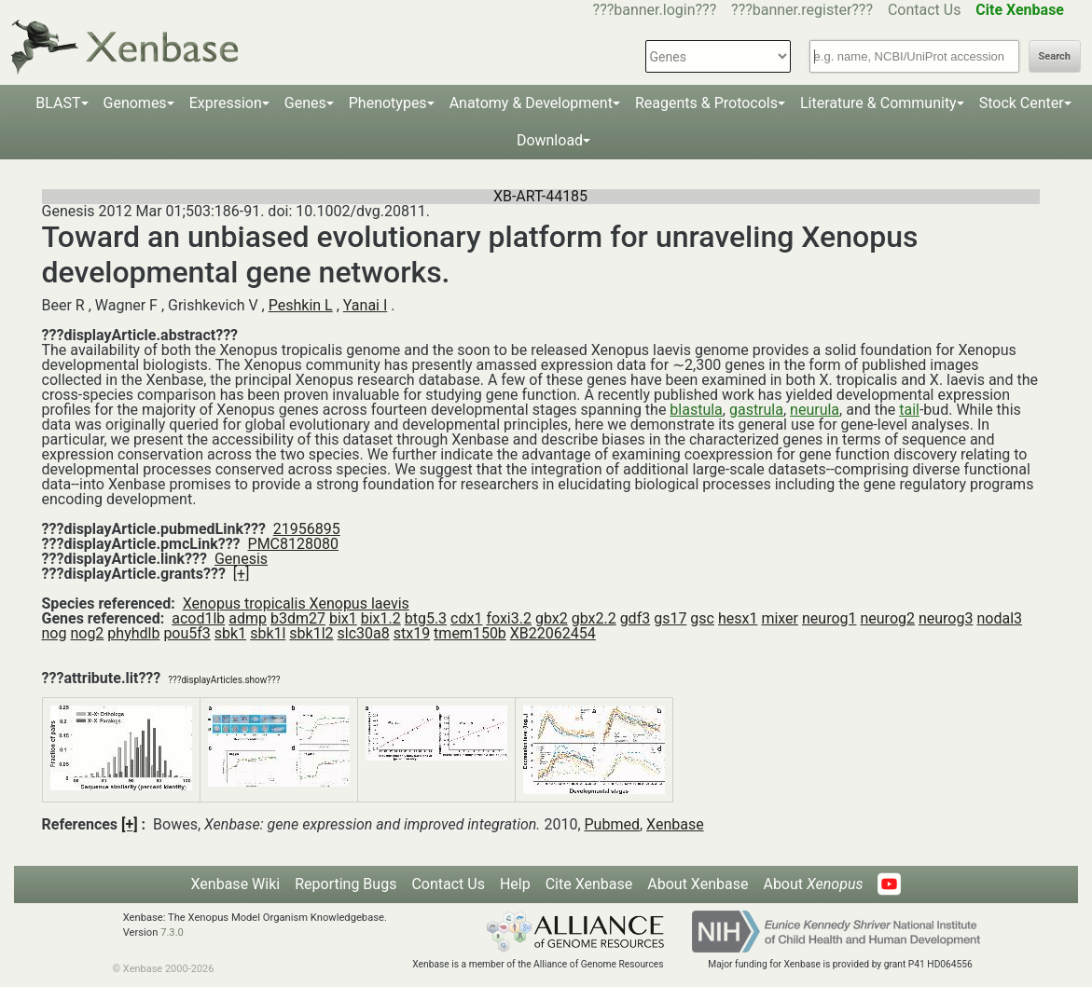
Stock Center (1021, 103)
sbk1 (230, 633)
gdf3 (635, 618)
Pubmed (612, 824)
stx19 (412, 633)
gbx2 (551, 618)
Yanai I (365, 305)
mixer (779, 618)
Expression (225, 103)
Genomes (135, 103)
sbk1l (267, 633)
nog (54, 633)
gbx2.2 (594, 618)
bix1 (343, 618)
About (813, 884)
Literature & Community (878, 103)
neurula (814, 409)
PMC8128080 (293, 544)
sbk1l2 (311, 633)
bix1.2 (381, 618)
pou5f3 (186, 633)
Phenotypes (388, 103)
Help (515, 884)
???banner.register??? (802, 10)
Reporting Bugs (345, 884)
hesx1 (737, 618)
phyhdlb (133, 633)
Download (550, 140)
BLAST (57, 103)
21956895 (306, 529)
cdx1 (466, 618)
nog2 (87, 633)
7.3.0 (172, 932)
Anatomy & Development (531, 103)
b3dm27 (297, 618)
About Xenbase (697, 884)
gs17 (670, 618)
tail (909, 409)
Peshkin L (301, 305)
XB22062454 (553, 633)
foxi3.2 (509, 618)
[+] (241, 574)
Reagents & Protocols (706, 103)
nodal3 (999, 618)
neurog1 (829, 618)
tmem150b (470, 633)
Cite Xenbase (589, 884)
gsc (702, 618)
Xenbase (675, 824)
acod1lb (198, 618)
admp (247, 618)
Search (1055, 56)
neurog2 (887, 618)
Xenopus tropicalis (246, 603)
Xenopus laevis (359, 603)
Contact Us (924, 10)
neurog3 (946, 618)
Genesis (241, 559)
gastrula (756, 409)
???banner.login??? (655, 10)
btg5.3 (426, 618)
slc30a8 (364, 633)
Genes (305, 103)
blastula (696, 409)
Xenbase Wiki (236, 884)
